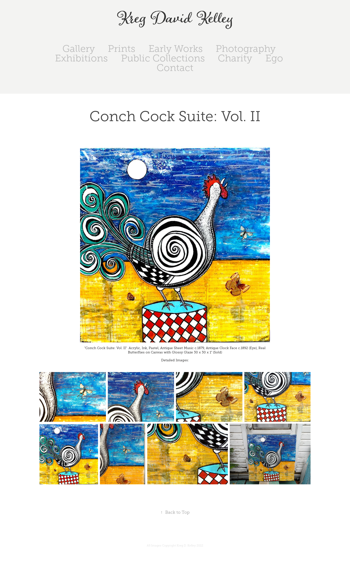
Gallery (78, 48)
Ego (274, 58)
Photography (246, 48)
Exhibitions (81, 58)
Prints (121, 48)
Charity (235, 58)
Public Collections (163, 58)
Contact (175, 67)
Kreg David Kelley (175, 19)
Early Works (175, 48)
